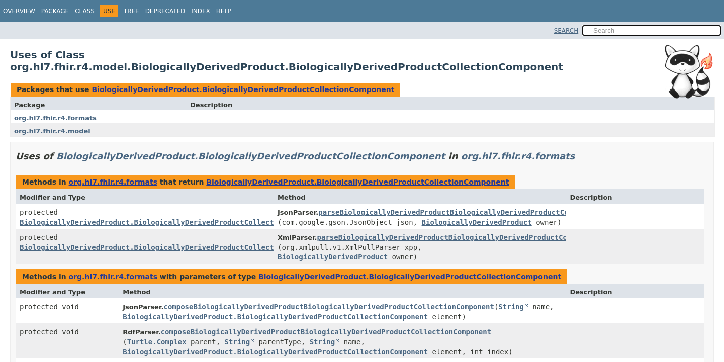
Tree (131, 11)
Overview (19, 11)
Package (55, 11)
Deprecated (165, 11)
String (511, 307)
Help (224, 11)
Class (85, 11)
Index (200, 11)
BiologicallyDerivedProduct (477, 222)
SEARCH (566, 30)
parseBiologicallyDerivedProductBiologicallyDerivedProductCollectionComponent (479, 212)
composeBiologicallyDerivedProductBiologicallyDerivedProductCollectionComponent (328, 307)
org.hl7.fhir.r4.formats (55, 118)
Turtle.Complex (157, 342)
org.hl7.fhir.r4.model (52, 131)
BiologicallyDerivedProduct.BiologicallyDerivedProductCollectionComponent (243, 89)
